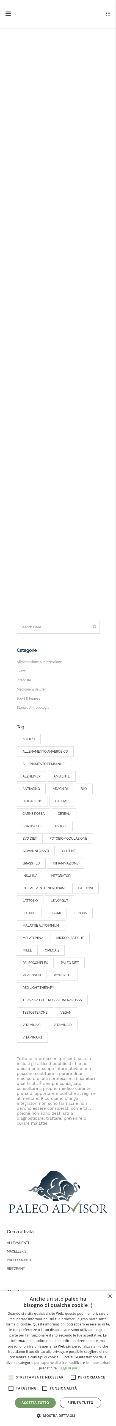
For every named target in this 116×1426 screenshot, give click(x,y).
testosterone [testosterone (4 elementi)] (35, 1012)
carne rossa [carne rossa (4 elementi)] (34, 814)
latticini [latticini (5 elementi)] (85, 888)
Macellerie (16, 1251)
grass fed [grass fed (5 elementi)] (31, 863)
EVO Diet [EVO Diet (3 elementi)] (30, 838)
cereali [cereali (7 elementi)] (64, 814)
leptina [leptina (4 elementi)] (80, 913)
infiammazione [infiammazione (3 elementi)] (65, 863)
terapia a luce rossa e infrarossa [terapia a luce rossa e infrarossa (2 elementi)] (52, 1000)
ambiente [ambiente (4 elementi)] (62, 776)
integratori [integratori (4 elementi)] (61, 876)
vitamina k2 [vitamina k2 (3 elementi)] (32, 1037)
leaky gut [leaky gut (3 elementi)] (59, 901)
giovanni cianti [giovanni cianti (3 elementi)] (36, 851)
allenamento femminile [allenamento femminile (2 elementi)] (44, 764)
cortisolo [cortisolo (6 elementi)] (31, 826)
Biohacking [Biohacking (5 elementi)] (32, 801)
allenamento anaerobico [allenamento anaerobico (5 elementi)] (45, 751)
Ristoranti (16, 1269)
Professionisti (19, 1260)
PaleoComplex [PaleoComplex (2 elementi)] (35, 963)
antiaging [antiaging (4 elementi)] (31, 789)
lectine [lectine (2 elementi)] (29, 913)
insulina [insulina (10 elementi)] (30, 876)
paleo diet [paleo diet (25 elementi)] (70, 963)
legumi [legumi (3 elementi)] (55, 913)
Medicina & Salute (31, 689)
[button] (58, 1415)
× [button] (110, 1297)
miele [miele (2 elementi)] (27, 950)
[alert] (58, 1358)
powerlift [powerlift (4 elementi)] (63, 975)
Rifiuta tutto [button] (80, 1402)
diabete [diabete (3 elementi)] (60, 826)
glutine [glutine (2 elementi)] (69, 851)
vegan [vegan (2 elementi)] (65, 1012)
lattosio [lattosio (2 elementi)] (30, 901)
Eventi (21, 671)
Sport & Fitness (28, 698)
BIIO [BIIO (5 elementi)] (84, 789)
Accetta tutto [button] (35, 1402)
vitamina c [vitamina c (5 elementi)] (31, 1025)
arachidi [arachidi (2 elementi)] (60, 789)
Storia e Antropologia (33, 708)
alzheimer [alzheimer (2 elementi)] (31, 776)
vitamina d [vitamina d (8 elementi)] (63, 1025)
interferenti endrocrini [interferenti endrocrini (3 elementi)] (44, 888)
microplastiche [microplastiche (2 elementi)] (70, 938)
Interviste (24, 680)
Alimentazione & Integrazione (39, 662)
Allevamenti (18, 1243)
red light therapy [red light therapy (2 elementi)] (38, 988)
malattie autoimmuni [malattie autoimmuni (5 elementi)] (41, 925)
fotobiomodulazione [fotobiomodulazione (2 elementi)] (68, 838)
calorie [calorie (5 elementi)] (62, 801)
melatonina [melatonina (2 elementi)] (33, 938)
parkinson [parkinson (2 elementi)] (32, 975)
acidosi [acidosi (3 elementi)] (29, 739)
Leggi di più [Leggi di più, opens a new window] (68, 1368)
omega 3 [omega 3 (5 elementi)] (52, 950)
